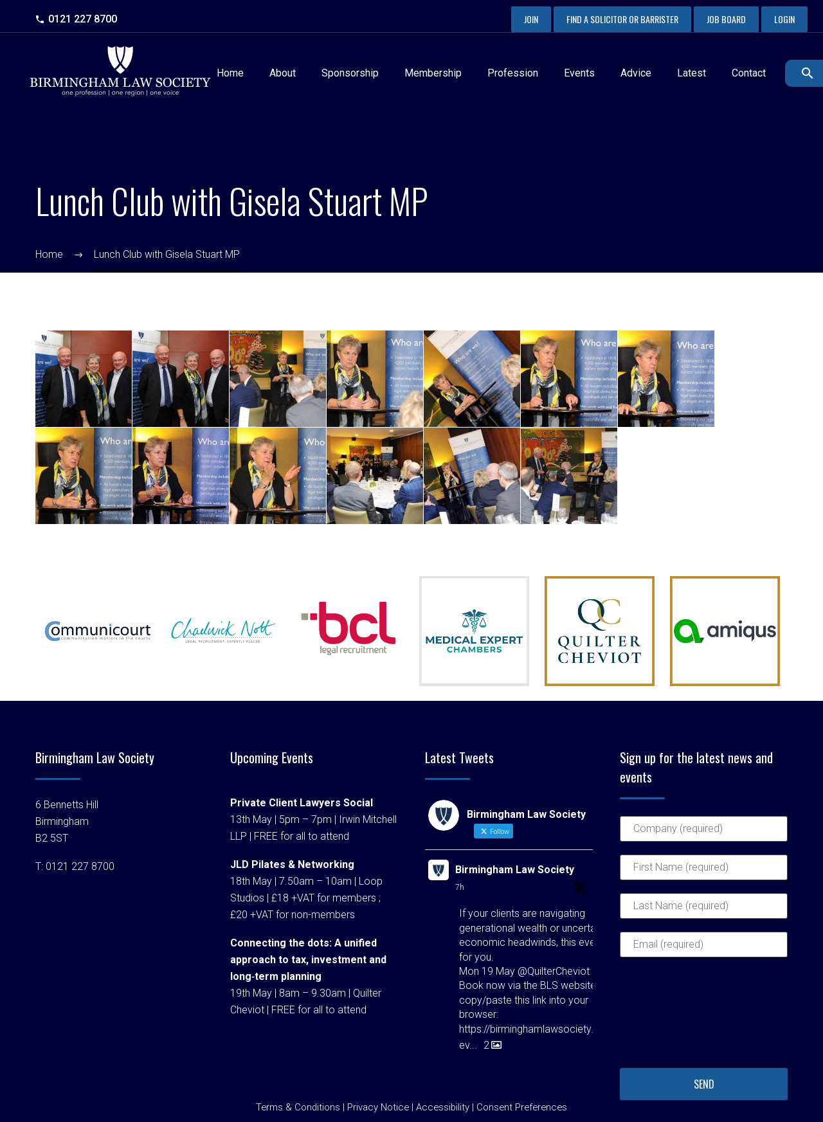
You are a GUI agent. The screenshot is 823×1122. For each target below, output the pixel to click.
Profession (512, 73)
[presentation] (672, 1016)
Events (579, 73)
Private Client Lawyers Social (301, 803)
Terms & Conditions (298, 1107)
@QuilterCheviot (554, 971)
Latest (691, 73)
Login (784, 19)
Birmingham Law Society (514, 870)
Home (230, 73)
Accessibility (442, 1107)
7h (459, 887)
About (282, 73)
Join (531, 19)
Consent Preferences (521, 1107)
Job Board (726, 19)
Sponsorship (350, 73)
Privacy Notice (378, 1107)
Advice (635, 73)
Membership (433, 73)
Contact (749, 73)
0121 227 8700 (82, 19)
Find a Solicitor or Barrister (622, 19)
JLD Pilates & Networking (292, 864)
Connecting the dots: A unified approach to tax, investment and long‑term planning (308, 959)
